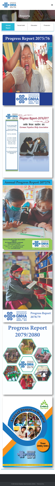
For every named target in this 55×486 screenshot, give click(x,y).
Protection (47, 25)
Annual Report (8, 27)
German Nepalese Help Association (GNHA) (25, 484)
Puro (43, 484)
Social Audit (21, 25)
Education (34, 25)
